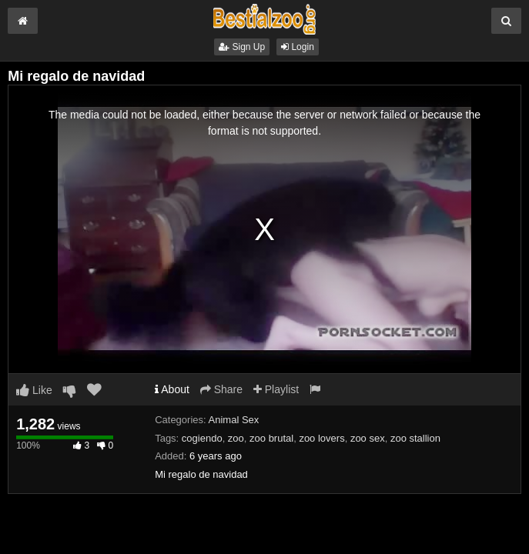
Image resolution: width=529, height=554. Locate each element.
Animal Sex (234, 420)
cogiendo (202, 438)
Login (297, 47)
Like (34, 390)
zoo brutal (271, 438)
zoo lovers (321, 438)
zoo (236, 438)
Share (221, 389)
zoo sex (367, 438)
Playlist (276, 389)
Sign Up (242, 47)
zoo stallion (415, 438)
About (172, 389)
